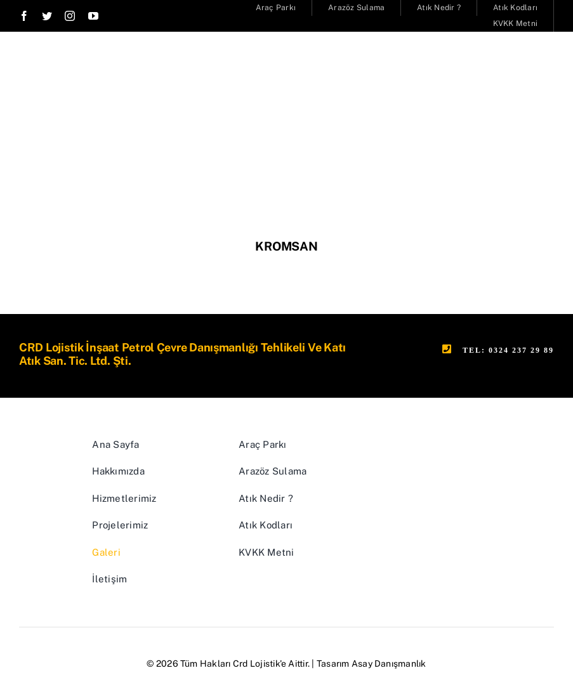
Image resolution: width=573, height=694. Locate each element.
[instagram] (70, 16)
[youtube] (93, 16)
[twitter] (47, 16)
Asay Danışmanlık (389, 663)
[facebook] (24, 16)
